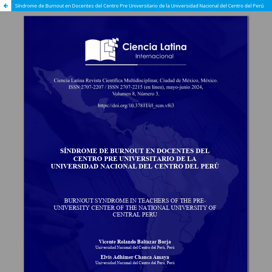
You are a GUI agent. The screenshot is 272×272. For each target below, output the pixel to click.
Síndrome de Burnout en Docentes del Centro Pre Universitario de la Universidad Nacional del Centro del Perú (139, 5)
